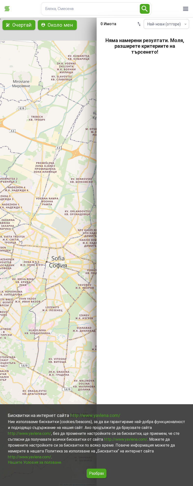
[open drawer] (185, 8)
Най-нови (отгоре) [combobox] (164, 24)
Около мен (57, 25)
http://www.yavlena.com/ (95, 415)
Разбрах (96, 473)
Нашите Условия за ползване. (35, 462)
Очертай (18, 25)
